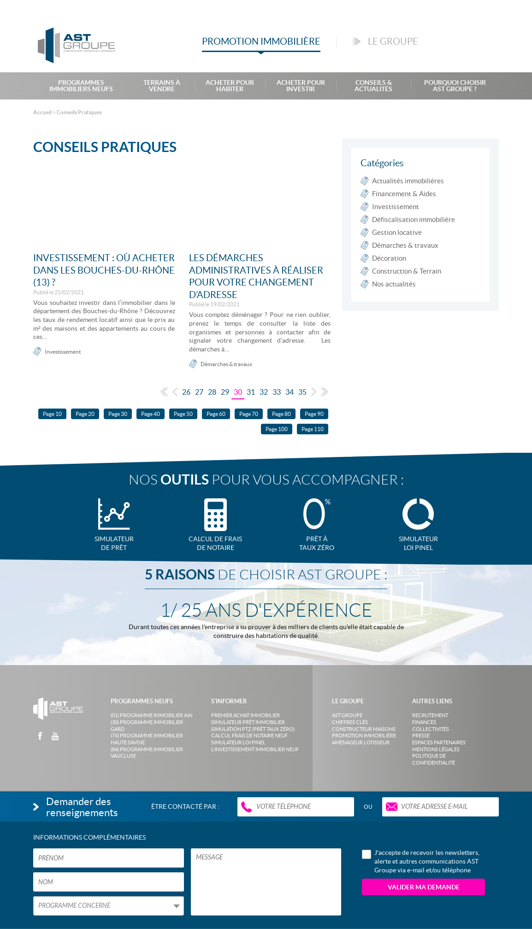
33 (276, 392)
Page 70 (248, 414)
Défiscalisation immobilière (413, 219)
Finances (424, 722)
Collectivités (430, 729)
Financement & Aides (404, 194)
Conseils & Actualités (373, 86)
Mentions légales (436, 749)
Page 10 (52, 414)
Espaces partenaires (439, 742)
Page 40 (150, 414)
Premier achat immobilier (245, 715)
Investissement (63, 352)
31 (251, 392)
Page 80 (281, 414)
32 (264, 392)
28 (212, 392)
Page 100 (277, 429)
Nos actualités (394, 284)
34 (289, 392)
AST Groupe (347, 715)
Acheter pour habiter (230, 86)
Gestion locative (397, 232)
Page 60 (216, 414)
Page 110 (312, 429)
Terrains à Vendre (161, 86)
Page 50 (183, 414)
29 (225, 392)
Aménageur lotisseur (361, 742)
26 (186, 392)
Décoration (389, 258)
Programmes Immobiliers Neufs (81, 86)
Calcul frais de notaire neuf (249, 735)
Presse (421, 735)
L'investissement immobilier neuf (255, 749)
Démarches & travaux (226, 364)
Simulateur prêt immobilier (248, 722)
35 (302, 392)
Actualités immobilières (408, 181)
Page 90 (314, 414)
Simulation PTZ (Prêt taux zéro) (253, 729)
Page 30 (117, 414)
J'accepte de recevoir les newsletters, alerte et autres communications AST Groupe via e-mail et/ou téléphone (420, 860)
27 (199, 392)
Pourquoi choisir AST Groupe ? (455, 86)
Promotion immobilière (364, 735)
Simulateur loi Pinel (238, 742)
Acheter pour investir (301, 86)
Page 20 (85, 414)
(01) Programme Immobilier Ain (151, 715)
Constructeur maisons (364, 729)
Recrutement (430, 715)
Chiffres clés (350, 722)
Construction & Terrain (406, 271)
